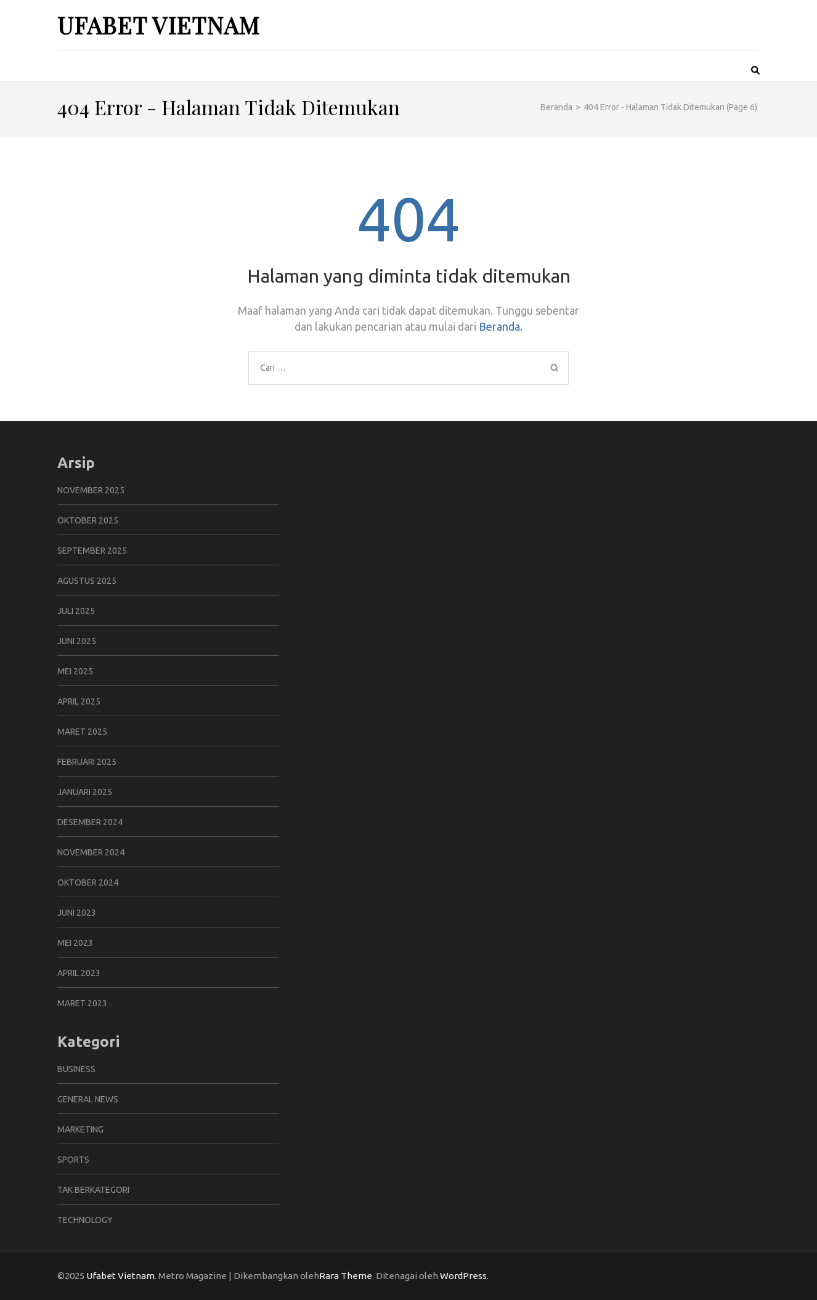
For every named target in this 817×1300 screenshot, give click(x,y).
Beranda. (500, 326)
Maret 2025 (82, 732)
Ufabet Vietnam (158, 25)
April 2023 (78, 973)
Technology (85, 1220)
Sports (73, 1160)
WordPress (463, 1275)
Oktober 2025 (87, 520)
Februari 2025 (86, 762)
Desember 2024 (90, 822)
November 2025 (90, 490)
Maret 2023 (82, 1003)
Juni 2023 (76, 913)
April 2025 (78, 701)
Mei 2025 (75, 671)
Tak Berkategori (93, 1190)
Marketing (80, 1129)
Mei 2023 (75, 943)
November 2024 (90, 852)
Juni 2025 (76, 641)
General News (87, 1099)
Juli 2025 (76, 611)
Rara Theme (345, 1275)
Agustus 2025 (86, 581)
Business (76, 1069)
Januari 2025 (84, 792)
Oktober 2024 (87, 882)
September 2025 (92, 550)
